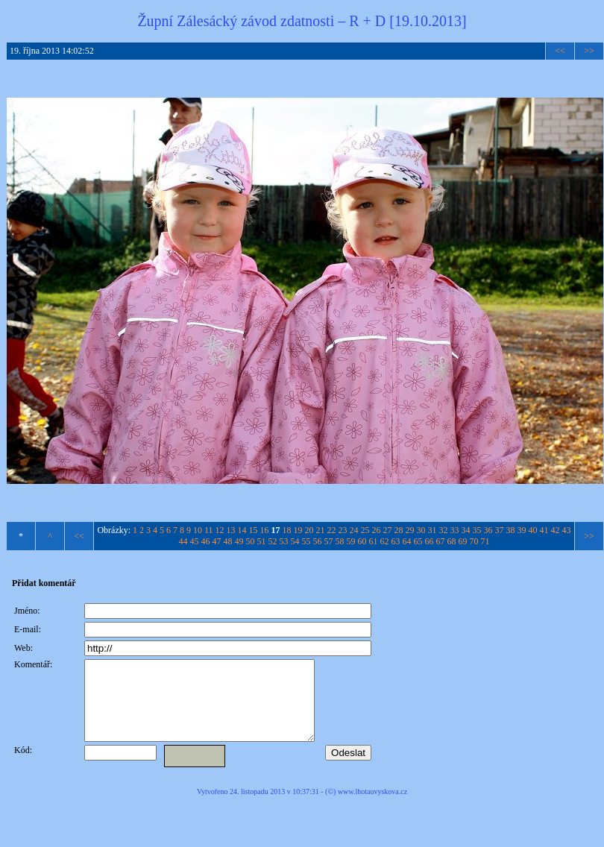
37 (499, 530)
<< (560, 50)
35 (477, 530)
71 (485, 541)
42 (555, 530)
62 (384, 541)
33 (454, 530)
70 (474, 541)
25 (365, 530)
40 (533, 530)
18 (287, 530)
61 (373, 541)
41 (544, 530)
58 (340, 541)
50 (250, 541)
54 (295, 541)
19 (298, 530)
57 (328, 541)
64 (407, 541)
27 (387, 530)
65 (418, 541)
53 (284, 541)
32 (443, 530)
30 (421, 530)
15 (253, 530)
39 (522, 530)
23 (343, 530)
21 (320, 530)
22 (331, 530)
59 (351, 541)
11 (208, 530)
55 (306, 541)
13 (231, 530)
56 (317, 541)
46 (205, 541)
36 (488, 530)
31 (432, 530)
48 (228, 541)
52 (272, 541)
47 (217, 541)
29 (410, 530)
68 (451, 541)
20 (309, 530)
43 (566, 530)
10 (197, 530)
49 (239, 541)
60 (362, 541)
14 (242, 530)
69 (463, 541)
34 (466, 530)
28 (398, 530)
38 (510, 530)
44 (183, 541)
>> (589, 50)
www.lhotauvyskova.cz (372, 807)
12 (220, 530)
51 (261, 541)
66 (429, 541)
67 (440, 541)
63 (395, 541)
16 (264, 530)
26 (376, 530)
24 (354, 530)
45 (194, 541)
